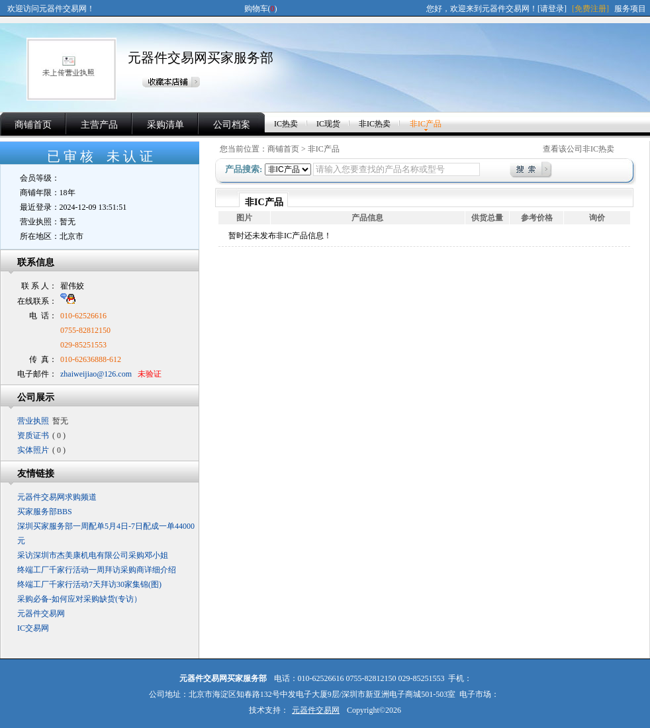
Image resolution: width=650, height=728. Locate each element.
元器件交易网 (41, 613)
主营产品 (99, 125)
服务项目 (630, 8)
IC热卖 (286, 123)
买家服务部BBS (44, 511)
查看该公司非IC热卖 (578, 149)
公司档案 (231, 125)
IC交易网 (33, 628)
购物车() (260, 8)
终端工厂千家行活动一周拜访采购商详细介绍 (96, 569)
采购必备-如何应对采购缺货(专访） (79, 599)
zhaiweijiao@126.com (96, 374)
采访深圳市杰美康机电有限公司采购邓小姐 (92, 555)
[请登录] (552, 8)
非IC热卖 (375, 123)
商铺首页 (33, 125)
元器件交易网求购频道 (57, 497)
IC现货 (328, 123)
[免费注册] (590, 8)
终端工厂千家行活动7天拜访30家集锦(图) (89, 584)
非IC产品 (425, 123)
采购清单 (165, 125)
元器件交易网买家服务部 (200, 57)
